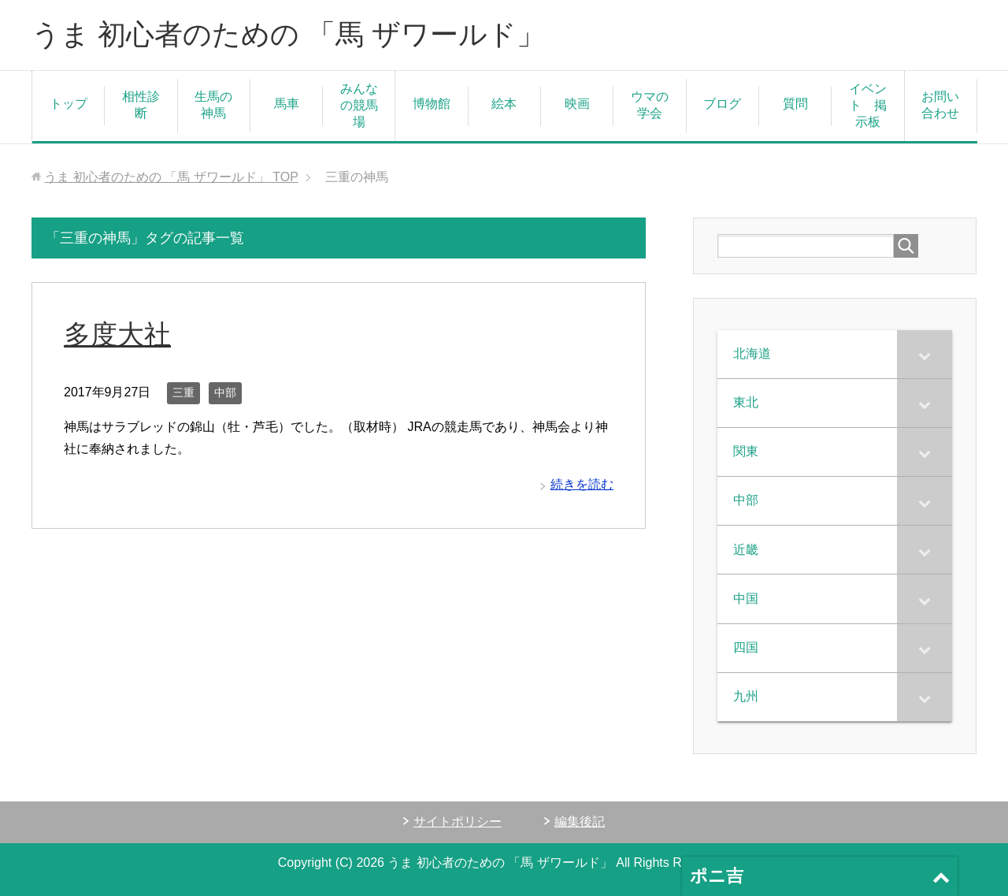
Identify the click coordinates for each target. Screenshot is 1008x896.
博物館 (431, 103)
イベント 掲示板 (868, 105)
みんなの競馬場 (359, 105)
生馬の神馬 (213, 105)
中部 (225, 392)
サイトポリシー (457, 821)
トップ (68, 103)
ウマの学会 (650, 105)
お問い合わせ (940, 105)
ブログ (722, 103)
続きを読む (581, 484)
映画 (577, 103)
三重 (183, 392)
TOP (171, 177)
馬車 (286, 103)
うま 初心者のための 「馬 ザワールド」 (288, 34)
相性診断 (141, 105)
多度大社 (117, 334)
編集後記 (579, 821)
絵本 (504, 103)
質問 (795, 103)
